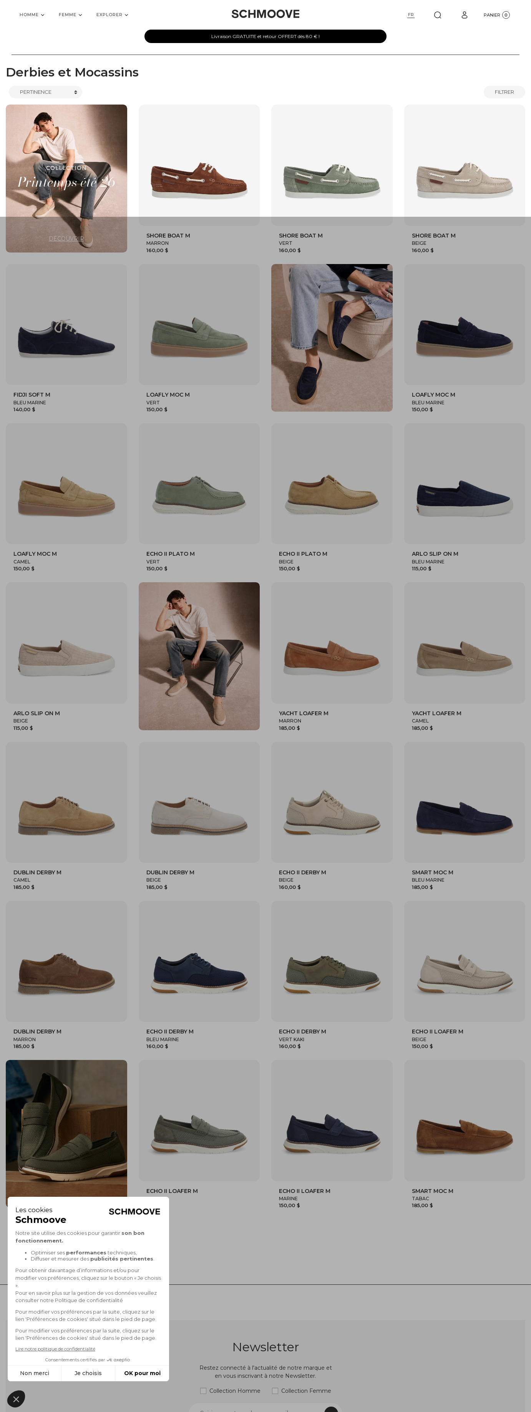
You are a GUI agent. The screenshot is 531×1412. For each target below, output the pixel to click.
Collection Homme (235, 1390)
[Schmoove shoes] (265, 14)
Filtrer (504, 92)
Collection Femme (306, 1390)
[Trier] (45, 92)
